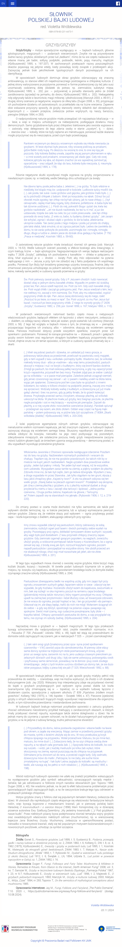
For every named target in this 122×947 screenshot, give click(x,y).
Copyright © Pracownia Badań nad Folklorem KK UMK (61, 940)
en (3, 3)
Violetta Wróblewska (102, 905)
